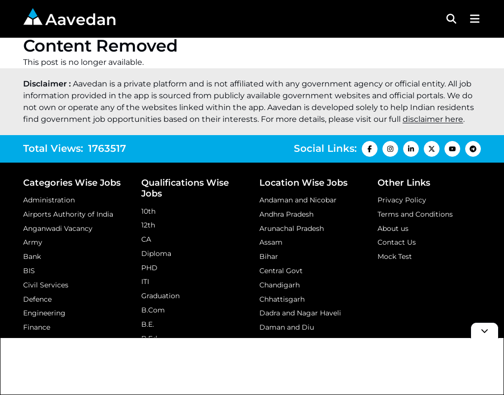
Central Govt (281, 270)
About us (393, 228)
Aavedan (70, 18)
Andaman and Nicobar (298, 200)
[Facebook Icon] (370, 149)
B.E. (147, 324)
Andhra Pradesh (286, 214)
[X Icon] (432, 149)
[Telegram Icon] (473, 149)
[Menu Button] (473, 19)
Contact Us (397, 242)
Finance (36, 327)
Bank (32, 256)
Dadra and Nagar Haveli (300, 313)
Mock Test (395, 256)
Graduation (160, 295)
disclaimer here (433, 119)
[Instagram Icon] (390, 149)
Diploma (156, 253)
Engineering (44, 313)
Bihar (268, 256)
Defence (37, 299)
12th (148, 225)
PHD (149, 267)
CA (146, 239)
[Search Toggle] (451, 19)
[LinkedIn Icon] (411, 149)
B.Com (153, 310)
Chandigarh (279, 285)
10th (148, 211)
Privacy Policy (402, 200)
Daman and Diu (286, 327)
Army (32, 242)
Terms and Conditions (415, 214)
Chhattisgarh (282, 299)
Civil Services (45, 285)
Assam (271, 242)
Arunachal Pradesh (291, 228)
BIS (29, 270)
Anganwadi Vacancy (58, 228)
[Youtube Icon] (452, 149)
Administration (49, 200)
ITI (145, 281)
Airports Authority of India (68, 214)
